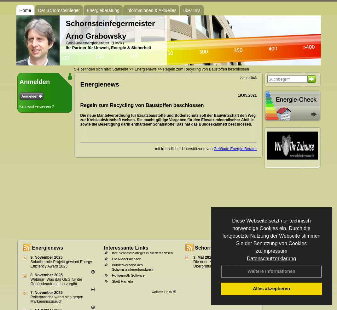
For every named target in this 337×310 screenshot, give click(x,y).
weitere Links (164, 292)
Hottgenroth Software (128, 275)
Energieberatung (103, 10)
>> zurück (248, 78)
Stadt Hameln (122, 281)
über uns (191, 10)
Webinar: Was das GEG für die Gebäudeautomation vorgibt (56, 281)
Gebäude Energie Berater (235, 149)
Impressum (274, 251)
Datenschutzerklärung (271, 258)
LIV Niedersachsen (126, 259)
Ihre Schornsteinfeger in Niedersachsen (142, 253)
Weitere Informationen (271, 271)
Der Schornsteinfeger (59, 10)
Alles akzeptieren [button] (271, 288)
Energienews (47, 248)
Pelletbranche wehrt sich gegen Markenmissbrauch (57, 299)
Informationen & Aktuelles (151, 10)
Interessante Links (126, 248)
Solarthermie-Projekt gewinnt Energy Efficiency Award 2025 (61, 264)
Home (25, 10)
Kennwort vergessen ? (37, 106)
